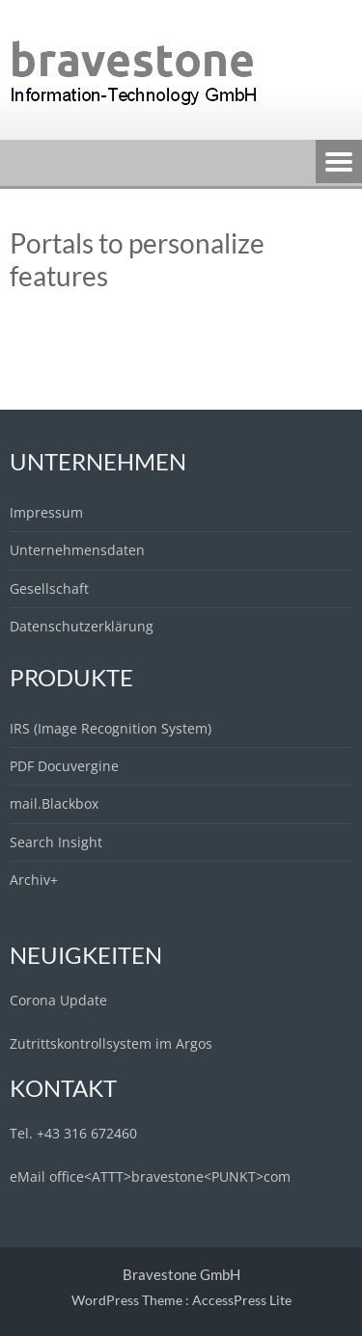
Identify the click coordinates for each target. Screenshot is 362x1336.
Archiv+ (34, 879)
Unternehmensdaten (77, 550)
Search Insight (56, 842)
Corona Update (58, 1000)
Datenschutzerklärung (81, 626)
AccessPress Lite (242, 1300)
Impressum (46, 512)
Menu (339, 163)
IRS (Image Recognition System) (110, 728)
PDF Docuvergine (64, 766)
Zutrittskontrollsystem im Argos (111, 1043)
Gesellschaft (49, 588)
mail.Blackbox (54, 803)
